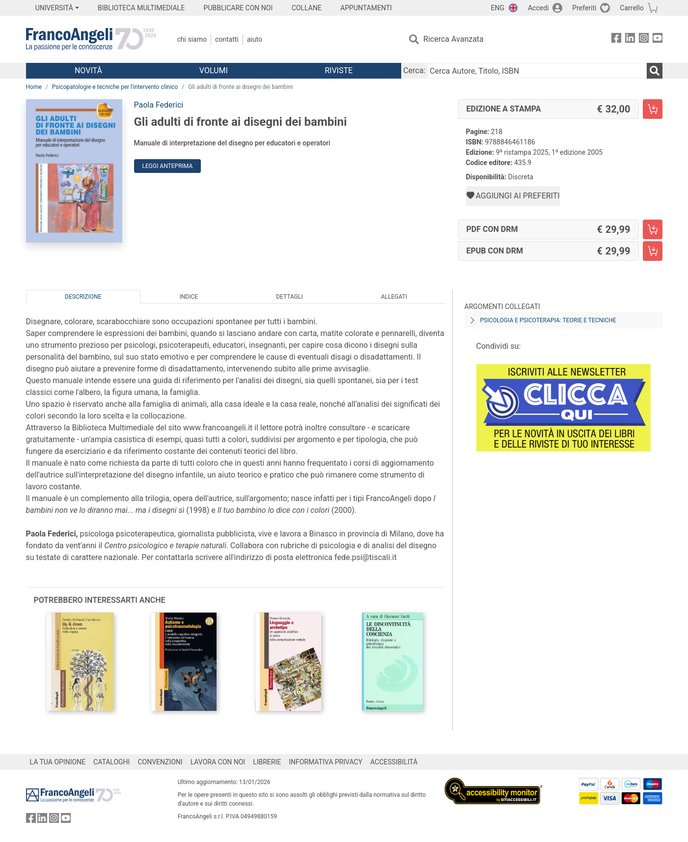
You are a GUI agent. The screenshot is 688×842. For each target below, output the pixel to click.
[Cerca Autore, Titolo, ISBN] (536, 71)
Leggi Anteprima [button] (167, 166)
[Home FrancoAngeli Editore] (91, 39)
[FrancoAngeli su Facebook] (616, 39)
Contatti (227, 39)
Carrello (631, 8)
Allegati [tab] (394, 296)
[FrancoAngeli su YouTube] (657, 39)
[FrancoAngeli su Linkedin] (630, 39)
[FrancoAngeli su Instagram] (644, 39)
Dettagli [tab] (289, 296)
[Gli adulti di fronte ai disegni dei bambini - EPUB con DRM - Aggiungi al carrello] (652, 251)
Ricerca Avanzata (453, 39)
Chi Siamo (192, 39)
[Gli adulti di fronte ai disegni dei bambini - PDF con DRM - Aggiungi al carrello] (652, 229)
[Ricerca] (654, 71)
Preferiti (584, 8)
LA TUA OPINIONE (58, 762)
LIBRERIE (267, 762)
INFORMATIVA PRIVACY (325, 762)
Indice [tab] (189, 296)
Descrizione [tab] (83, 296)
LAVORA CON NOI (218, 762)
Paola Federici (159, 105)
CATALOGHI (111, 762)
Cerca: (414, 70)
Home (34, 87)
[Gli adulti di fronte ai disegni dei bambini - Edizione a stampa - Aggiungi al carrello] (652, 109)
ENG (497, 8)
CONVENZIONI (160, 762)
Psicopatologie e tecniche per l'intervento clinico (115, 87)
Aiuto (254, 39)
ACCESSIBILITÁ (393, 762)
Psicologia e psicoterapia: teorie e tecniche (548, 320)
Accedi (538, 8)
